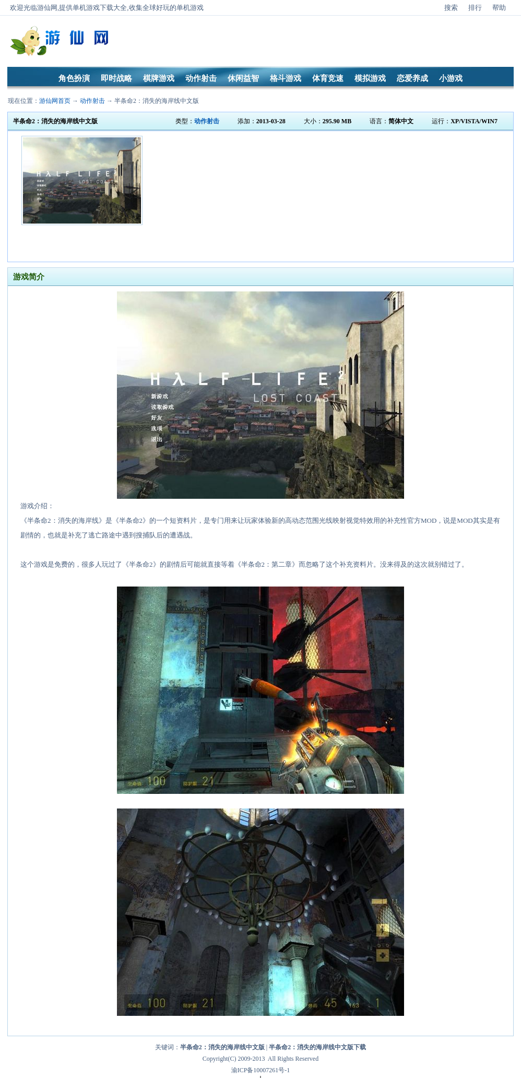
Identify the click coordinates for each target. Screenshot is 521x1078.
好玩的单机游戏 (180, 7)
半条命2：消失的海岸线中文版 (156, 100)
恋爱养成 (412, 78)
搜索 (451, 7)
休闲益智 (243, 78)
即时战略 (116, 78)
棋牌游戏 (158, 78)
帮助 (499, 7)
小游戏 (451, 78)
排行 (475, 7)
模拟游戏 (370, 78)
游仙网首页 (54, 100)
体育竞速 (328, 78)
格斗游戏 (285, 78)
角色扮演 (74, 78)
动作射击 (201, 78)
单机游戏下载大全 (100, 7)
